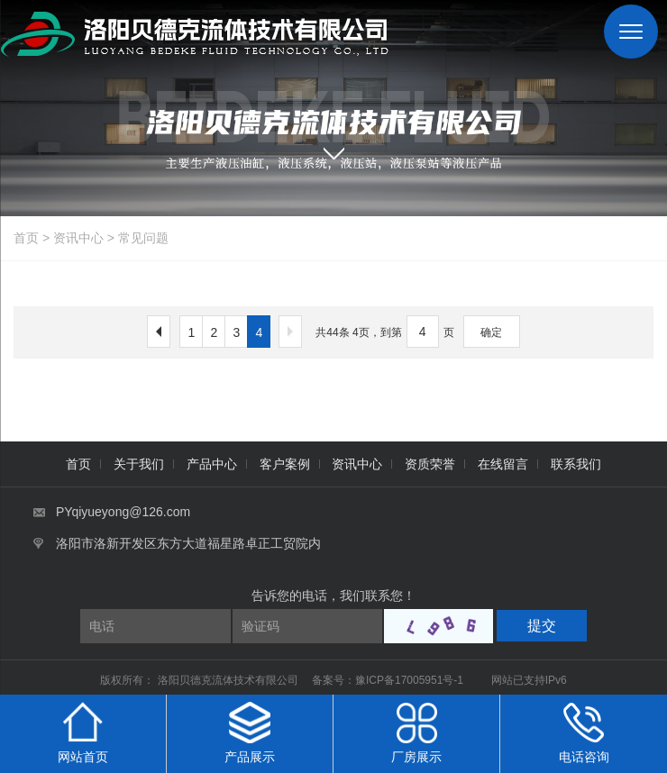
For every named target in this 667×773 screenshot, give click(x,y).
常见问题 (143, 238)
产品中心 (212, 463)
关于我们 (139, 463)
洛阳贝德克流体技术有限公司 (229, 680)
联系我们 (576, 463)
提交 (541, 625)
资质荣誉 (430, 463)
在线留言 (503, 463)
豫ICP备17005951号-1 (409, 680)
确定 (491, 332)
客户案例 (285, 463)
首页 (26, 238)
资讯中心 (78, 238)
